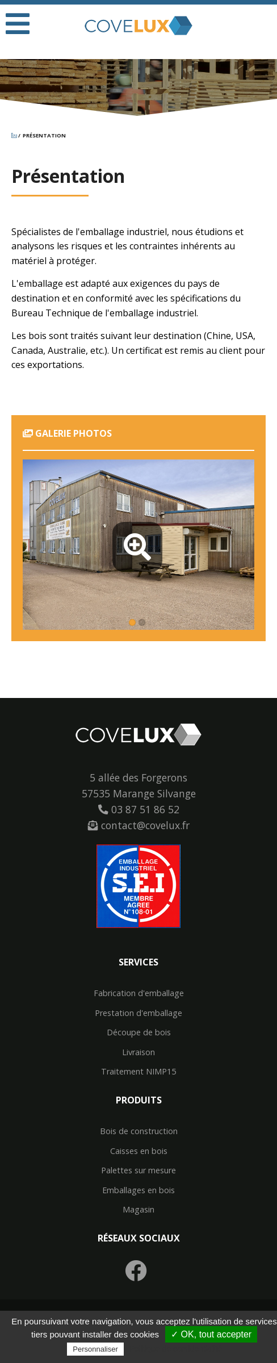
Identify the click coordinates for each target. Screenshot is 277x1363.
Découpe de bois (139, 1032)
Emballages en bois (138, 1190)
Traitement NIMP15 (138, 1072)
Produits (139, 1100)
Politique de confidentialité (175, 1348)
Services (138, 962)
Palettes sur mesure (138, 1170)
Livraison (138, 1052)
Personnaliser (95, 1349)
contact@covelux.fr (139, 825)
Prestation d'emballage (138, 1013)
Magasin (138, 1210)
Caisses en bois (138, 1151)
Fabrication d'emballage (139, 993)
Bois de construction (139, 1131)
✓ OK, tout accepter (211, 1334)
